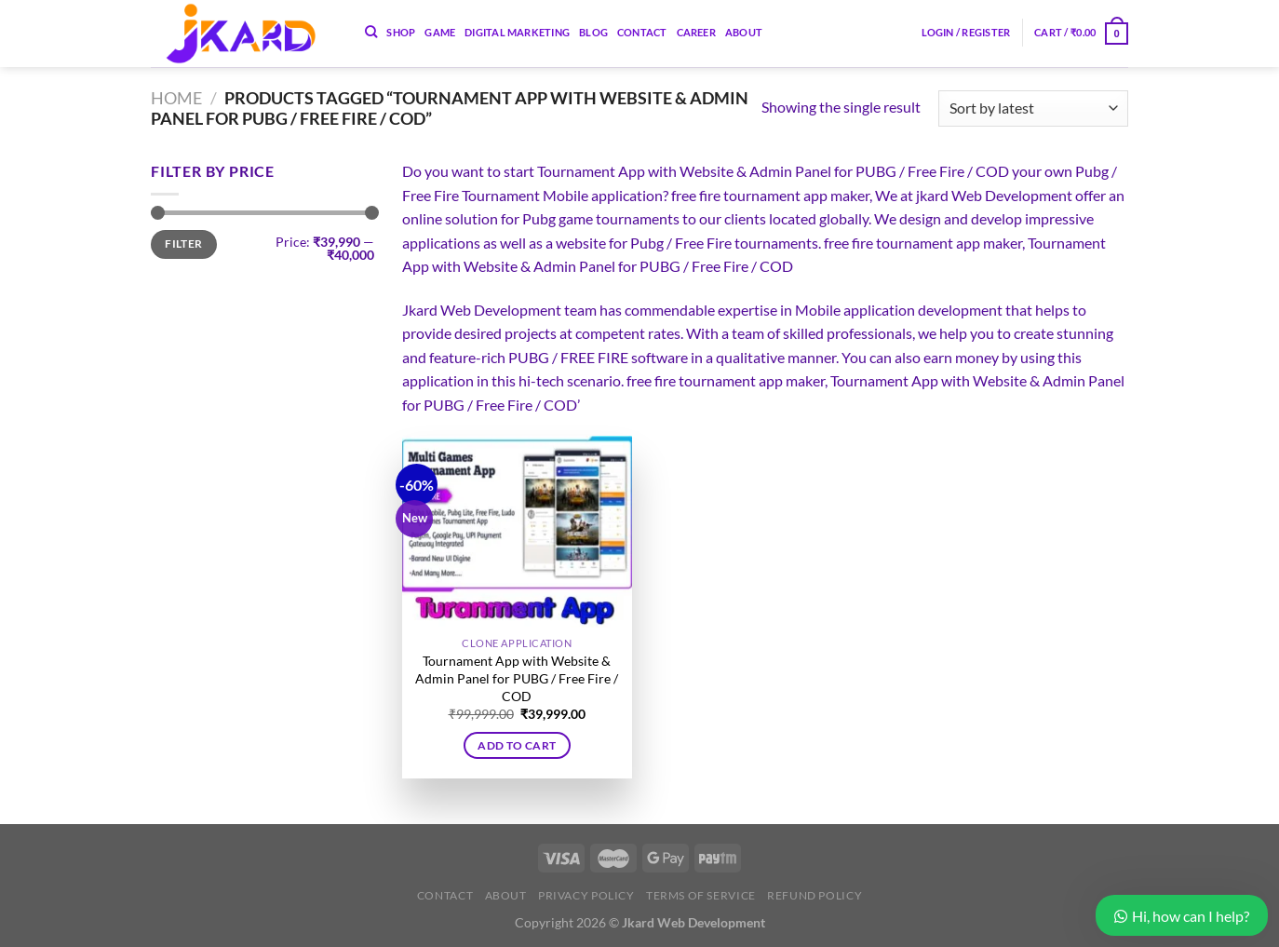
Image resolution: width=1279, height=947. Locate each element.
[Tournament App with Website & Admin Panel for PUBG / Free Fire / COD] (517, 532)
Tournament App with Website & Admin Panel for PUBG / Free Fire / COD (516, 678)
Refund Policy (814, 895)
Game (439, 32)
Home (176, 98)
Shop (400, 32)
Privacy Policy (586, 895)
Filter (183, 243)
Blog (593, 32)
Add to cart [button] (517, 745)
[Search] (371, 31)
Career (696, 32)
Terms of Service (701, 895)
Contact (642, 32)
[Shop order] (1033, 108)
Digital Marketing (517, 32)
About (743, 32)
